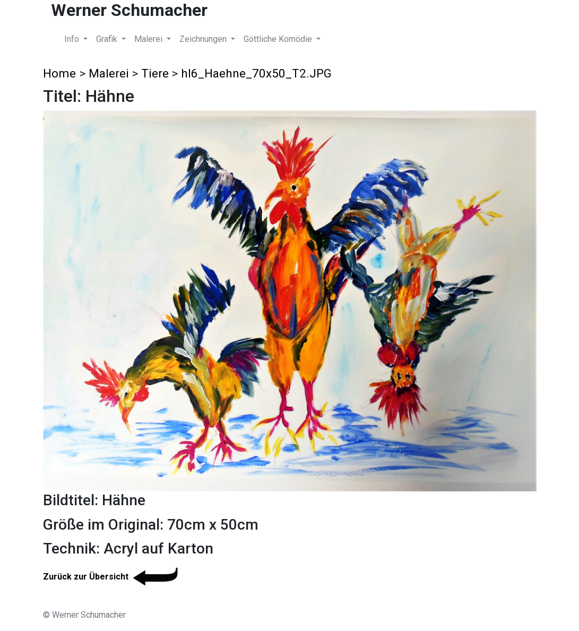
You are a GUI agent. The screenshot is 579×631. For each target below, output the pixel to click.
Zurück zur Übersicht (112, 577)
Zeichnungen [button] (204, 39)
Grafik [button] (107, 39)
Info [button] (72, 39)
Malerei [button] (149, 39)
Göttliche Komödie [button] (279, 39)
